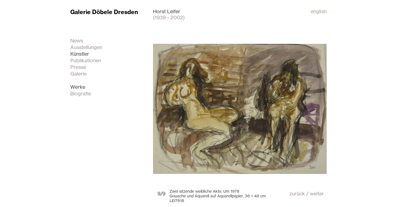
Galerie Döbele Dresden (104, 12)
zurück (297, 193)
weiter (317, 193)
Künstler (79, 54)
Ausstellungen (86, 47)
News (76, 40)
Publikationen (85, 60)
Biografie (80, 93)
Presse (78, 67)
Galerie (78, 74)
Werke (77, 87)
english (319, 11)
